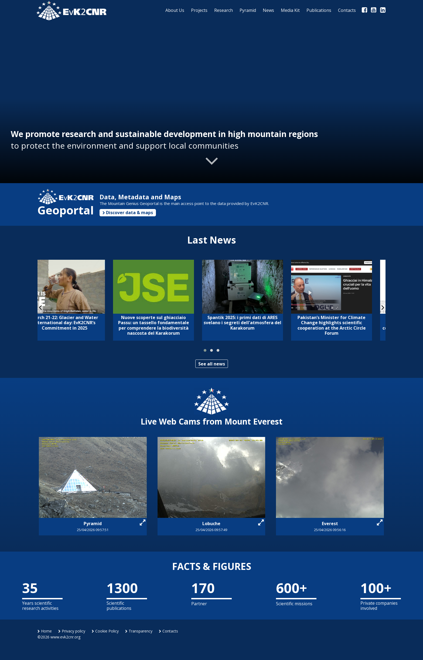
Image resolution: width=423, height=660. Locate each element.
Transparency (138, 631)
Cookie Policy (105, 631)
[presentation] (40, 307)
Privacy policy (71, 631)
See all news (211, 364)
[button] (205, 350)
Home (44, 631)
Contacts (168, 631)
